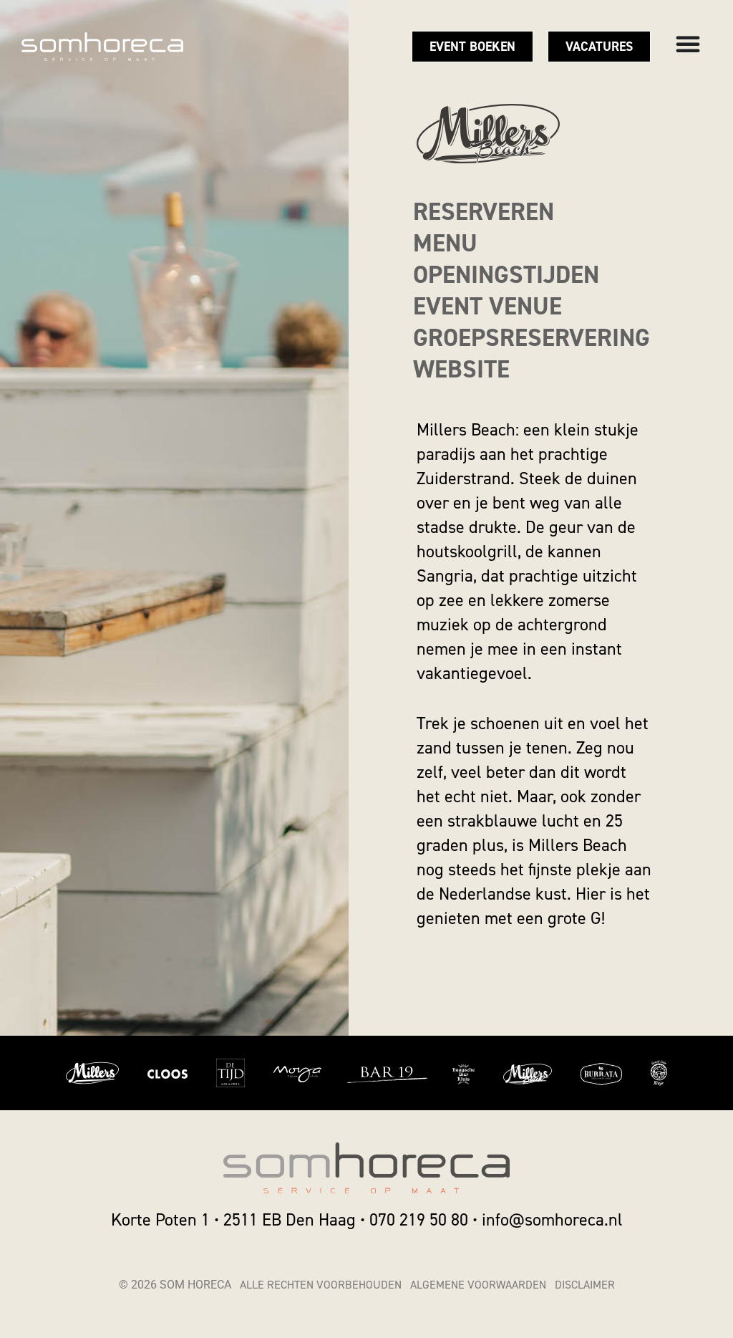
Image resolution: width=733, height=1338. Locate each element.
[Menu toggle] (688, 44)
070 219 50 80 (418, 1219)
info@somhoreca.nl (552, 1219)
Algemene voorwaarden (478, 1284)
